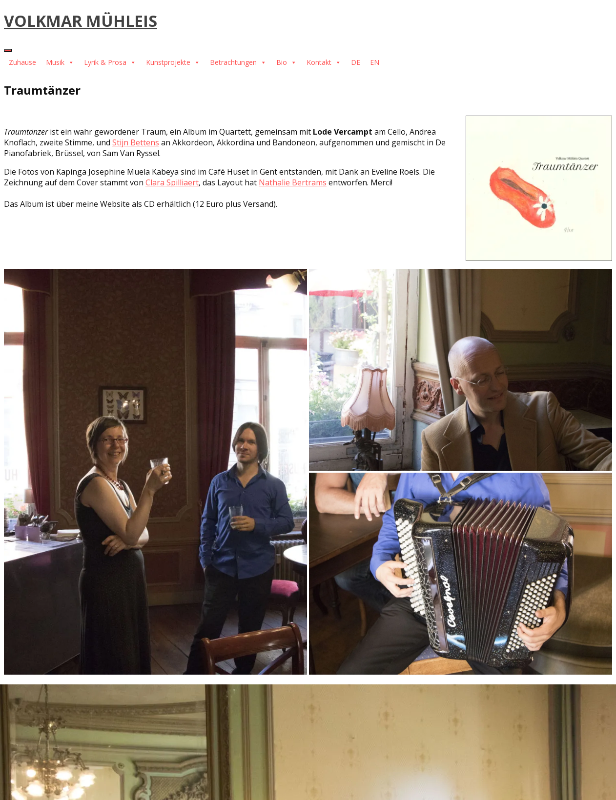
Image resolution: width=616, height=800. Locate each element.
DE (355, 62)
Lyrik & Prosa (110, 62)
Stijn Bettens (135, 142)
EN (374, 62)
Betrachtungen (238, 62)
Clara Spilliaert (172, 182)
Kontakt (324, 62)
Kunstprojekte (173, 62)
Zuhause (22, 62)
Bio (286, 62)
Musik (60, 62)
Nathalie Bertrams (293, 182)
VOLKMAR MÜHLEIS (80, 20)
